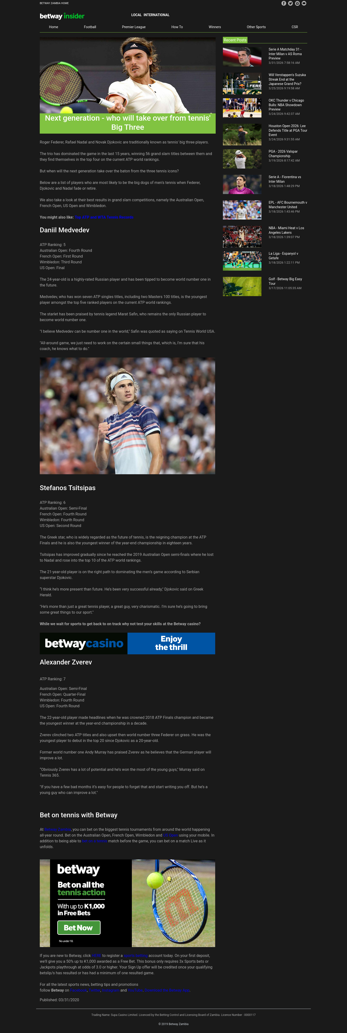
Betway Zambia (58, 829)
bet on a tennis (94, 841)
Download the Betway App (167, 990)
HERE (97, 955)
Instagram (110, 990)
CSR (295, 27)
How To (177, 27)
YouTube (135, 990)
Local (136, 15)
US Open (170, 835)
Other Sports (256, 27)
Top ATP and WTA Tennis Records (104, 217)
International (156, 15)
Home (53, 27)
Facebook (78, 990)
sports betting (135, 955)
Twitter (94, 990)
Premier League (134, 27)
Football (90, 27)
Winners (215, 27)
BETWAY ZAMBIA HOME (54, 3)
